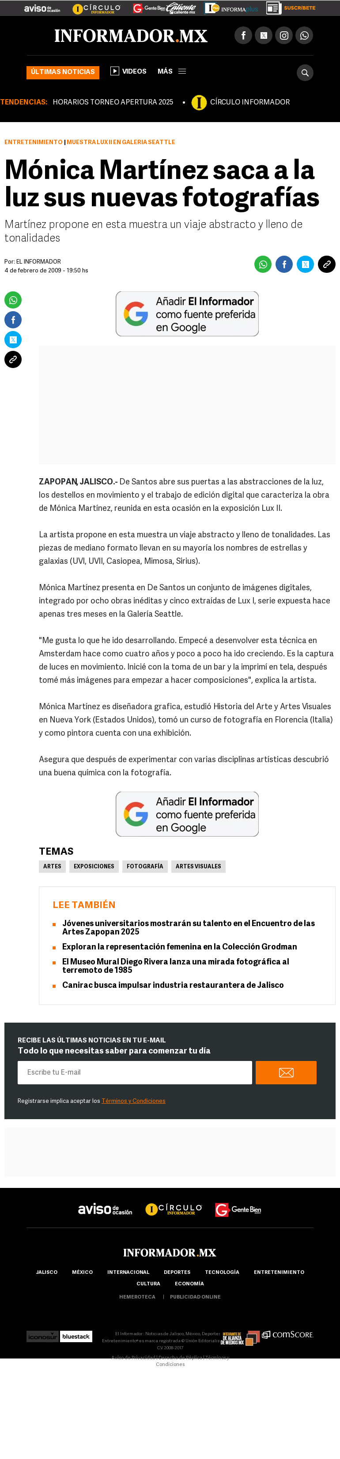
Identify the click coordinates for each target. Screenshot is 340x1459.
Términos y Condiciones (134, 1101)
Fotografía (145, 867)
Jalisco (46, 1272)
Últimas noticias (63, 72)
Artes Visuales (198, 867)
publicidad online (195, 1297)
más (172, 72)
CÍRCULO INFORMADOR (250, 102)
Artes (52, 867)
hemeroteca (137, 1297)
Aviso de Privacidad (133, 1358)
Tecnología (222, 1272)
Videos (128, 71)
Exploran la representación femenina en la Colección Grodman (179, 947)
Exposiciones (94, 867)
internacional (128, 1272)
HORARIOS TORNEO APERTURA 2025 (113, 102)
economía (189, 1284)
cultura (148, 1284)
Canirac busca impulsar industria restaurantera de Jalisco (173, 986)
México (82, 1272)
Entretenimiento (33, 142)
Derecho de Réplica (180, 1358)
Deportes (177, 1272)
